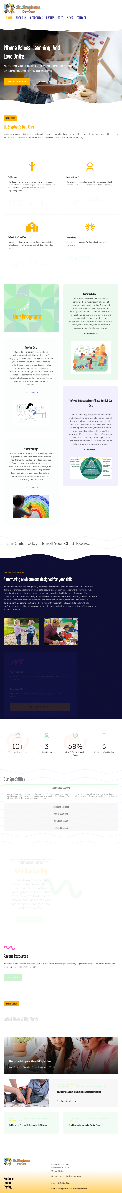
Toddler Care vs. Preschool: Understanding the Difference (28, 1108)
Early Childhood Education (20, 1050)
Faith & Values (85, 1070)
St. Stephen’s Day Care (14, 287)
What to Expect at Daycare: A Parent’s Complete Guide (30, 1044)
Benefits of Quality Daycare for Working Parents (85, 1108)
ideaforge (61, 1067)
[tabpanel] (61, 783)
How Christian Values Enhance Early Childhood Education (79, 1075)
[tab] (61, 773)
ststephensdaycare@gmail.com (72, 1171)
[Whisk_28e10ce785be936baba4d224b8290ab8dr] (22, 3)
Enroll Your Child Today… (70, 533)
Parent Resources (39, 1050)
